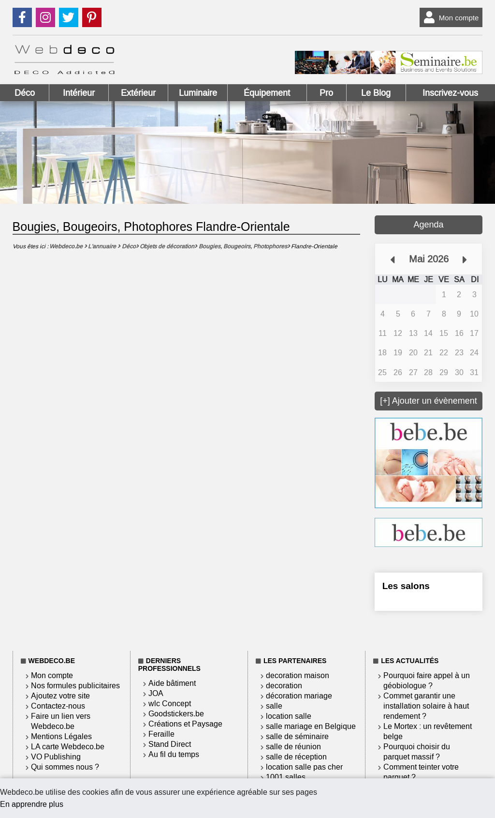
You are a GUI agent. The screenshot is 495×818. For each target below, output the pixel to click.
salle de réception (296, 757)
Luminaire (198, 93)
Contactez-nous (58, 706)
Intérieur (79, 93)
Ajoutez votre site (60, 696)
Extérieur (138, 93)
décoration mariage (299, 696)
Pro (326, 93)
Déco (25, 93)
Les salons (406, 586)
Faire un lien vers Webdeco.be (60, 721)
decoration (284, 686)
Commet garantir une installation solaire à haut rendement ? (426, 706)
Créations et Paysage (185, 724)
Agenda (428, 224)
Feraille (161, 734)
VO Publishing (56, 757)
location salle (288, 716)
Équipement (267, 93)
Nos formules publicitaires (75, 686)
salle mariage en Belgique (311, 726)
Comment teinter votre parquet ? (421, 772)
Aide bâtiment (172, 683)
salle (274, 706)
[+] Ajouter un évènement (428, 401)
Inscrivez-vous (450, 93)
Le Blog (376, 93)
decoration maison (297, 675)
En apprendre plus (31, 804)
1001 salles (286, 777)
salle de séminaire (297, 736)
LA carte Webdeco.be (67, 747)
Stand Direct (169, 744)
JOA (155, 693)
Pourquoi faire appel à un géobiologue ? (426, 680)
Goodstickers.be (176, 714)
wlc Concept (169, 703)
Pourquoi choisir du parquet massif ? (416, 752)
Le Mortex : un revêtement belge (427, 731)
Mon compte (449, 17)
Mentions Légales (61, 736)
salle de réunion (293, 747)
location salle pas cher (304, 767)
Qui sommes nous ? (65, 767)
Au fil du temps (173, 754)
